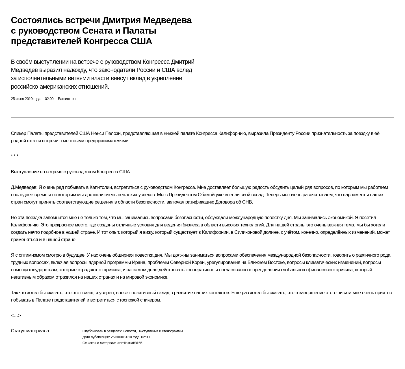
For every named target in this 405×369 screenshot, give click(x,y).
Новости (129, 331)
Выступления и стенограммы (160, 331)
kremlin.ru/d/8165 (129, 343)
